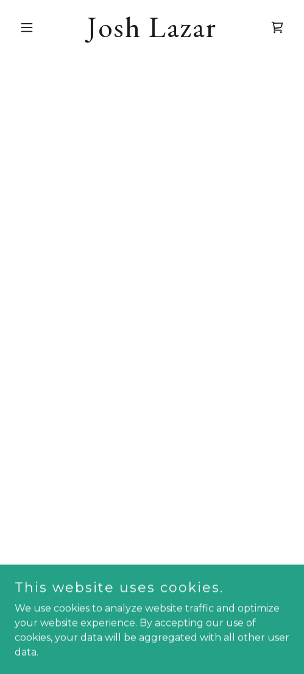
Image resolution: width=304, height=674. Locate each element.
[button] (35, 27)
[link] (152, 34)
